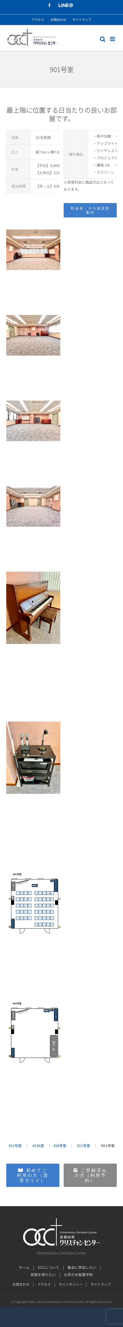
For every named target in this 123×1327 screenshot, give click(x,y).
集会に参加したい (82, 1267)
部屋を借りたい (43, 1274)
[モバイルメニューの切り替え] (113, 39)
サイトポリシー (70, 1284)
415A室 (38, 1145)
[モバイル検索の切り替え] (102, 39)
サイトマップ (101, 1284)
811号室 (83, 1145)
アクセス (44, 1284)
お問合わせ (20, 1284)
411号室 (15, 1145)
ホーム (24, 1267)
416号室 (59, 1145)
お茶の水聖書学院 (78, 1274)
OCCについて (48, 1267)
